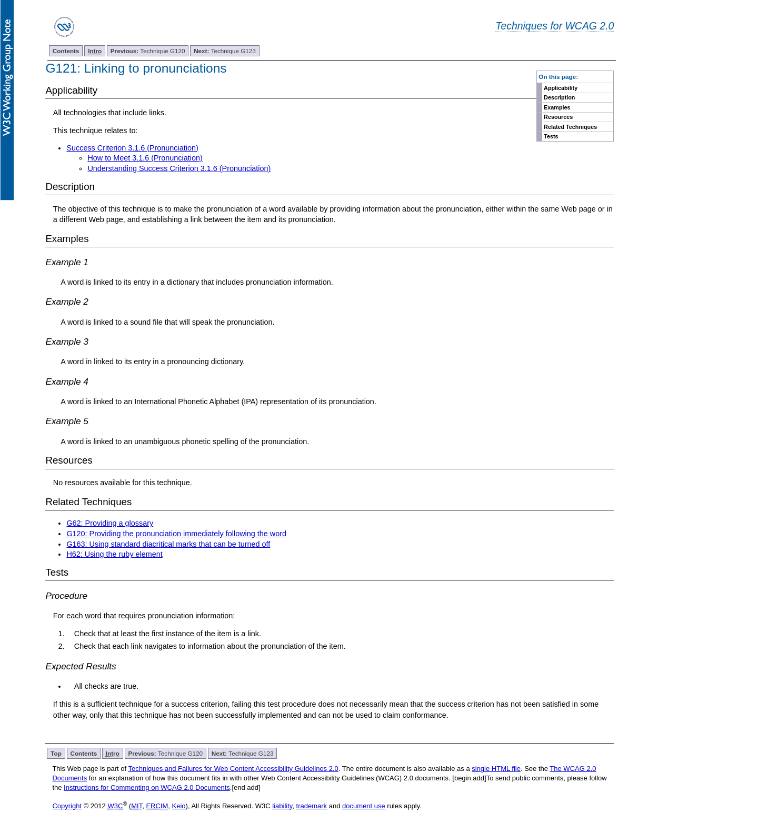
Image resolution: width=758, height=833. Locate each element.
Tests (551, 136)
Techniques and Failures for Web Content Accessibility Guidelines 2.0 (233, 768)
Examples (557, 107)
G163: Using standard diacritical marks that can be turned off (168, 544)
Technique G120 (148, 50)
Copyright (67, 806)
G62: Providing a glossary (109, 523)
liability (282, 806)
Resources (558, 117)
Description (559, 97)
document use (363, 806)
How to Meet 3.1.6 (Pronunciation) (144, 158)
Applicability (560, 88)
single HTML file (496, 768)
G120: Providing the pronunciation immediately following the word (176, 533)
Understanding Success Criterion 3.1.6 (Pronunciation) (179, 168)
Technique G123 (225, 50)
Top (56, 753)
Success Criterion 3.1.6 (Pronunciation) (132, 148)
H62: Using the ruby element (114, 554)
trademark (311, 806)
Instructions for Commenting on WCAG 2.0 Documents (147, 787)
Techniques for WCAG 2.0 (554, 26)
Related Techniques (570, 127)
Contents (66, 50)
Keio (179, 806)
